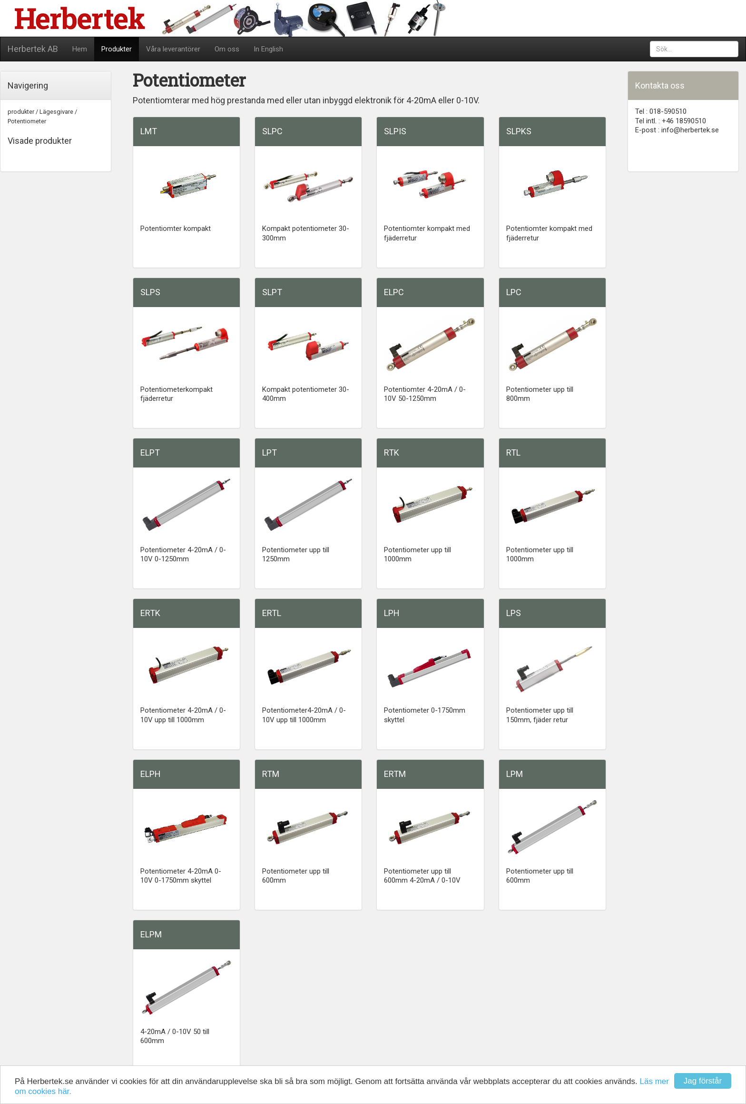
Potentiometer (27, 121)
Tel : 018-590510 (661, 111)
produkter (21, 111)
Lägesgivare (56, 111)
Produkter (116, 49)
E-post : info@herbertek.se (677, 130)
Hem (79, 49)
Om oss (227, 49)
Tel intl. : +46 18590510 (670, 121)
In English (268, 49)
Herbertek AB (33, 49)
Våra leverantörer (173, 49)
